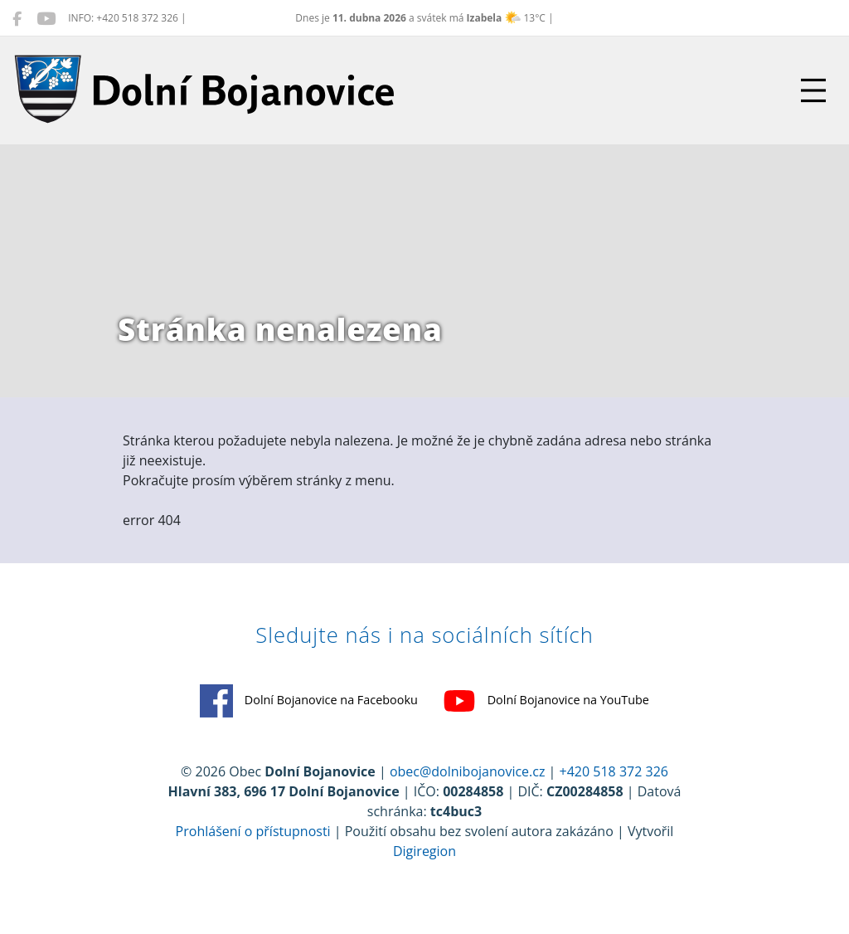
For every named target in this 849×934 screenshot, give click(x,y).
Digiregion (424, 851)
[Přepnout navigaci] (813, 90)
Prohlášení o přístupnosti (253, 831)
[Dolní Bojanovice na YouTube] (46, 18)
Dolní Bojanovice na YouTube (546, 701)
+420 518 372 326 (614, 771)
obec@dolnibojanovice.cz (468, 771)
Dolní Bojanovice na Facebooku (309, 701)
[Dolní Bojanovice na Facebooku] (17, 18)
